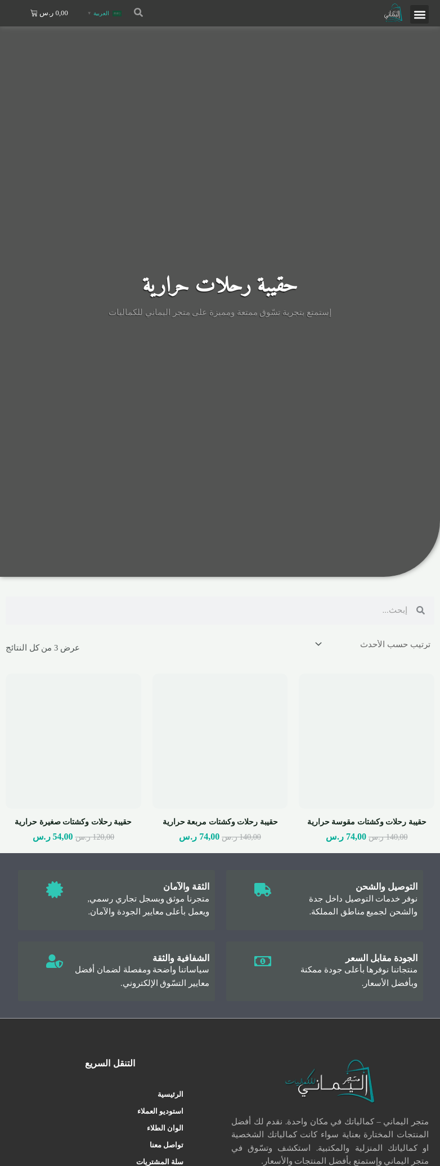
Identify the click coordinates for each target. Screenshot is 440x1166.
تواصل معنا (166, 1145)
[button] (419, 14)
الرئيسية (170, 1094)
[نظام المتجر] (373, 644)
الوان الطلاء (165, 1128)
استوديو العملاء (160, 1111)
